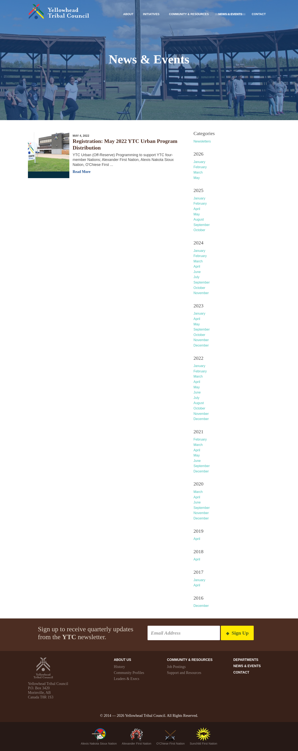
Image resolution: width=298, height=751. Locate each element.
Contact (259, 14)
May (196, 178)
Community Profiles (129, 673)
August (198, 219)
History (119, 667)
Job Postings (176, 667)
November (201, 293)
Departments (245, 660)
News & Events (230, 14)
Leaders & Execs (126, 679)
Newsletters (202, 141)
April (196, 209)
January (199, 162)
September (201, 225)
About (128, 14)
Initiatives (151, 14)
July (196, 277)
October (199, 230)
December (201, 345)
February (200, 167)
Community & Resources (189, 14)
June (197, 272)
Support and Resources (184, 673)
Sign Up (237, 633)
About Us (122, 660)
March (198, 172)
